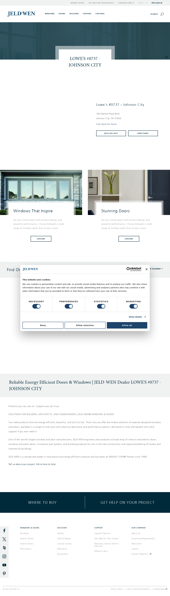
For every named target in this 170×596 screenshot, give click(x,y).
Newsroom (136, 543)
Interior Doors (27, 543)
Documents (62, 554)
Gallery (60, 533)
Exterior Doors (27, 538)
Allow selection (85, 325)
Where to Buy (77, 3)
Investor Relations (139, 554)
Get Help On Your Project (106, 538)
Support (87, 14)
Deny (43, 325)
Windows (24, 533)
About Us (135, 533)
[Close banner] (147, 269)
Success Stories (64, 543)
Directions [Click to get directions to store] (143, 133)
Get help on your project (128, 502)
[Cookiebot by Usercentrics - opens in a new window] (128, 269)
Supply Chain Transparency (138, 589)
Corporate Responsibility (143, 538)
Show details (135, 317)
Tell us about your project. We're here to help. (32, 464)
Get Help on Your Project (101, 3)
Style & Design (64, 538)
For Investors (126, 2)
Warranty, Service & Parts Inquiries (106, 544)
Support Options (102, 533)
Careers (135, 549)
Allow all (127, 325)
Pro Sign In (157, 3)
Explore (41, 239)
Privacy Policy (117, 589)
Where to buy (42, 502)
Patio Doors (25, 549)
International (160, 589)
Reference (62, 549)
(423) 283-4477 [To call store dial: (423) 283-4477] (111, 133)
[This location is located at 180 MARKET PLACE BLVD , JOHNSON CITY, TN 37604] (128, 116)
